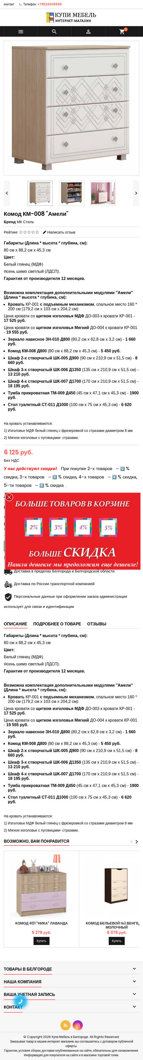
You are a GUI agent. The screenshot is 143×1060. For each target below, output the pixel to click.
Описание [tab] (15, 624)
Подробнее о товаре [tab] (57, 624)
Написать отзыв (61, 232)
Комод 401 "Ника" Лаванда (41, 923)
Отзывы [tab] (96, 624)
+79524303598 (49, 4)
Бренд (10, 222)
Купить (41, 941)
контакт (9, 4)
